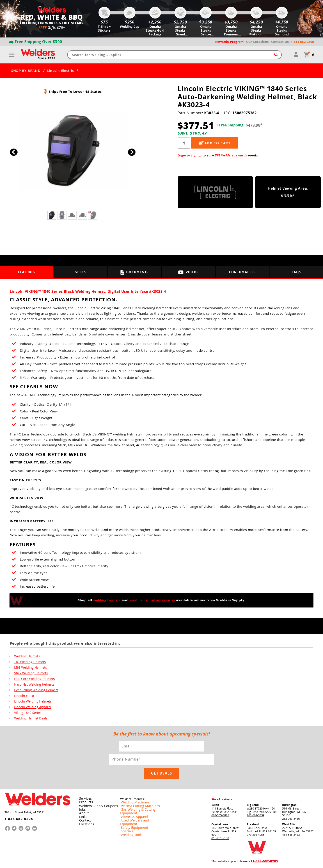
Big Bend (253, 794)
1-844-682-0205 (16, 804)
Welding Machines (131, 791)
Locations (85, 813)
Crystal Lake (219, 813)
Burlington (289, 794)
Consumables (242, 272)
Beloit (215, 794)
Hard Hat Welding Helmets (32, 686)
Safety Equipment (131, 809)
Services (83, 787)
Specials (125, 813)
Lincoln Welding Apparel (30, 709)
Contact (83, 809)
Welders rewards (234, 155)
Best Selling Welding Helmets (33, 691)
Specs (81, 272)
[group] (73, 151)
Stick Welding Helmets (29, 674)
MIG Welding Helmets (28, 668)
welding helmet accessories (154, 600)
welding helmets (105, 600)
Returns (238, 860)
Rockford (253, 813)
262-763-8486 (291, 807)
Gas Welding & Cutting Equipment (141, 798)
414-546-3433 (291, 823)
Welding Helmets (25, 656)
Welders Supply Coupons (95, 795)
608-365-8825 (220, 804)
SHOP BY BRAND (26, 70)
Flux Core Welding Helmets (32, 680)
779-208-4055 (255, 823)
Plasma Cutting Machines (136, 795)
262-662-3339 (255, 804)
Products (84, 791)
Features (26, 272)
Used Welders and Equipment (138, 805)
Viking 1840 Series (26, 715)
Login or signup (190, 155)
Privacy (247, 860)
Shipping (256, 860)
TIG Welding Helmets (28, 662)
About (82, 802)
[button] (132, 152)
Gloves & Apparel (131, 802)
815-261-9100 (220, 826)
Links (81, 805)
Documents (134, 272)
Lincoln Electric (60, 70)
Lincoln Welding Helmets (30, 703)
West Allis (289, 813)
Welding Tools (128, 816)
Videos (188, 272)
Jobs (81, 798)
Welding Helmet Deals (29, 721)
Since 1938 (47, 58)
